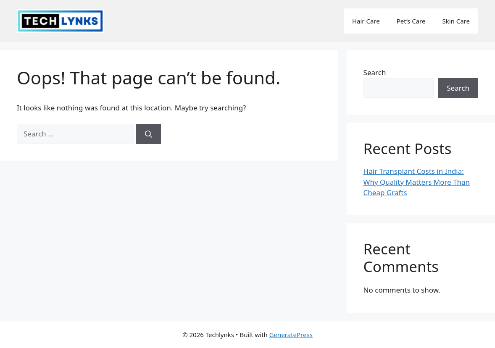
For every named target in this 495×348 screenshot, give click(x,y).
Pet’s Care (411, 21)
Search (374, 72)
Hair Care (366, 21)
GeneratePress (291, 334)
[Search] (148, 134)
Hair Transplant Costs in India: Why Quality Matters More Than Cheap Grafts (416, 181)
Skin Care (456, 21)
